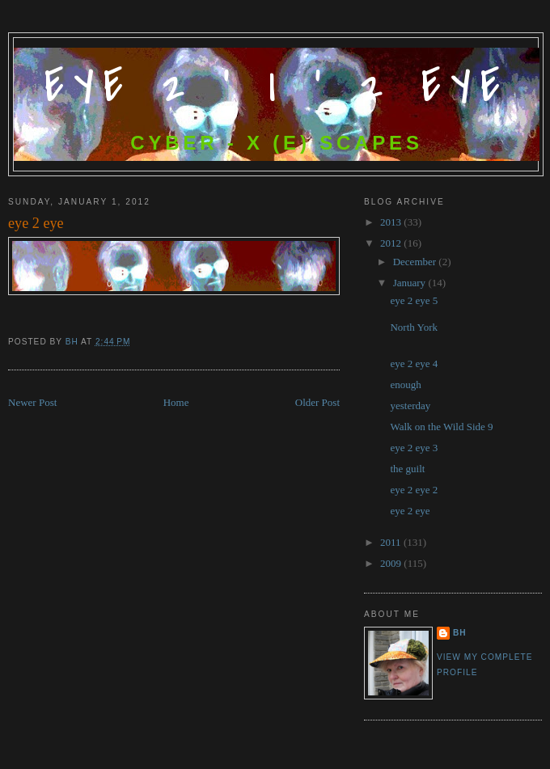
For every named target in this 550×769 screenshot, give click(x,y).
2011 (392, 542)
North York (414, 327)
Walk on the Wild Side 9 (441, 426)
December (416, 262)
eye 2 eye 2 (414, 490)
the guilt (407, 469)
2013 (392, 222)
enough (405, 384)
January (411, 283)
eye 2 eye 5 (414, 300)
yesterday (410, 405)
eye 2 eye (409, 511)
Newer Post (32, 402)
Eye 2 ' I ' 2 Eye (277, 87)
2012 (392, 243)
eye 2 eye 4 (414, 363)
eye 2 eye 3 (414, 448)
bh (460, 632)
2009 (392, 563)
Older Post (317, 402)
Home (176, 402)
